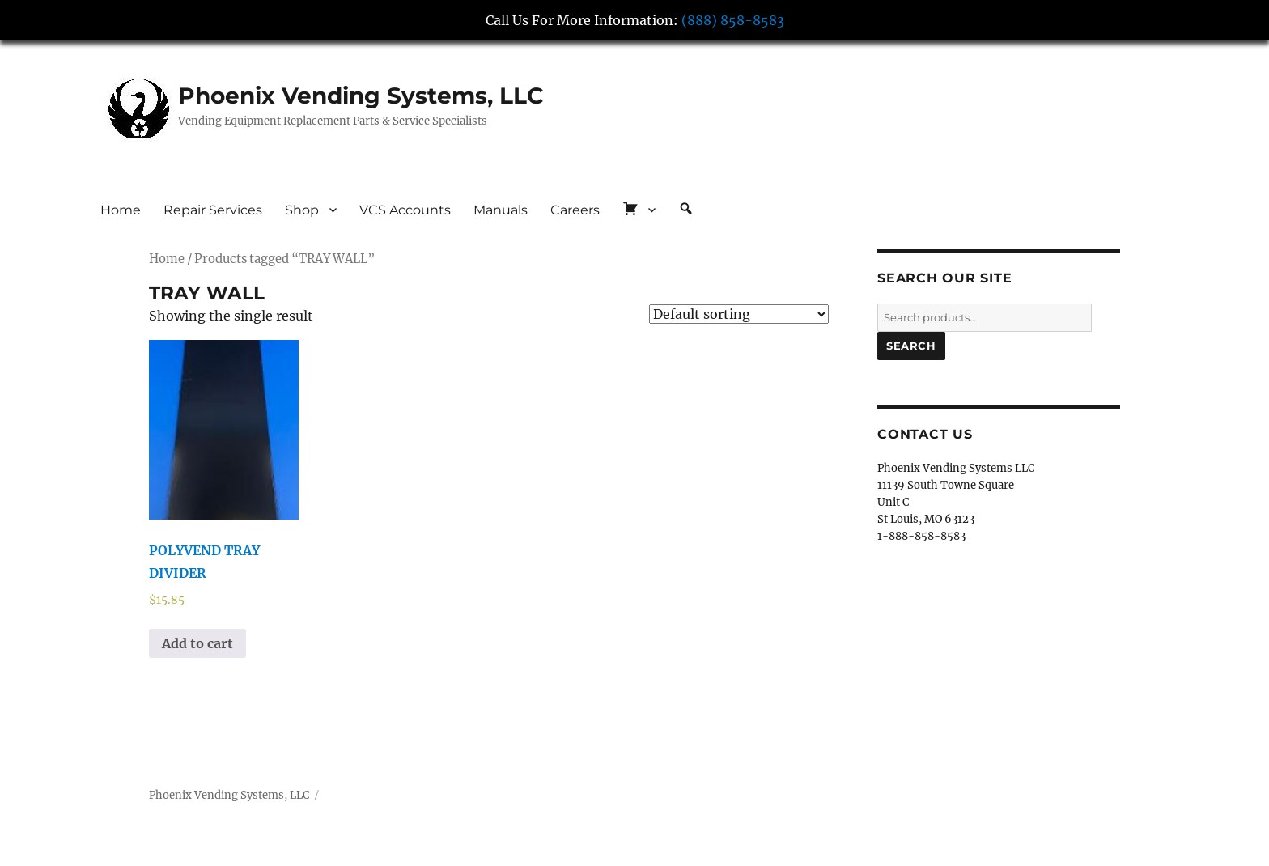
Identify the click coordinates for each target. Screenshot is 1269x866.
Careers (575, 210)
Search (911, 345)
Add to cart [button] (197, 643)
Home (120, 210)
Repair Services (212, 210)
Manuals (500, 210)
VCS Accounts (405, 210)
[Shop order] (739, 314)
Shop (302, 210)
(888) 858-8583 (732, 20)
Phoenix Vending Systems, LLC (361, 95)
